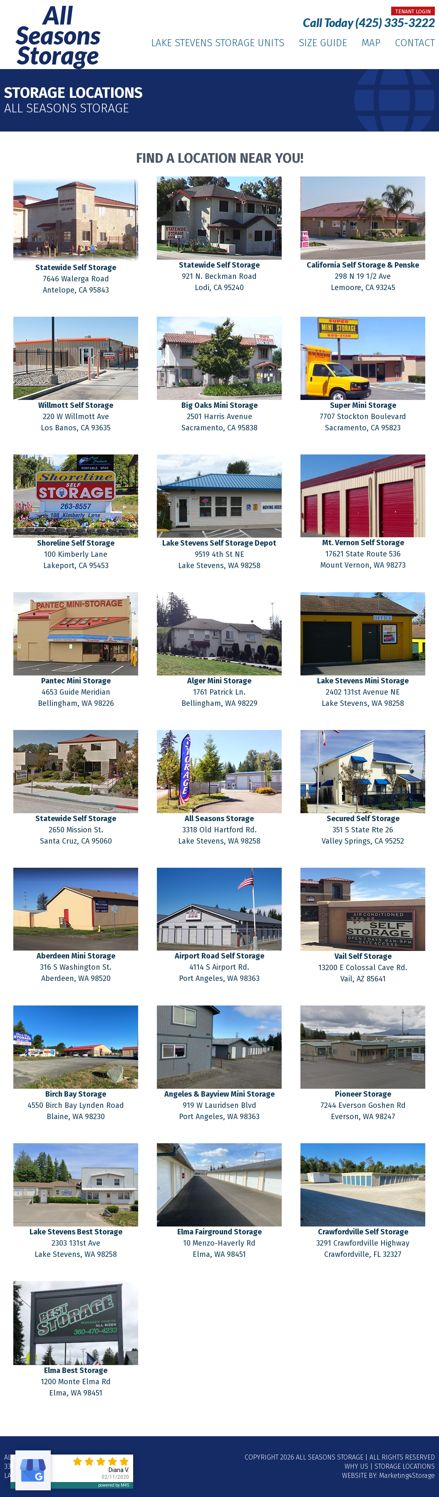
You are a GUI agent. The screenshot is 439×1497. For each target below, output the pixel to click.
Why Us (356, 1466)
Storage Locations (405, 1466)
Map (371, 43)
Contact (415, 43)
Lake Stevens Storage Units (217, 43)
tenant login (413, 11)
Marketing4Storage (407, 1476)
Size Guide (323, 43)
